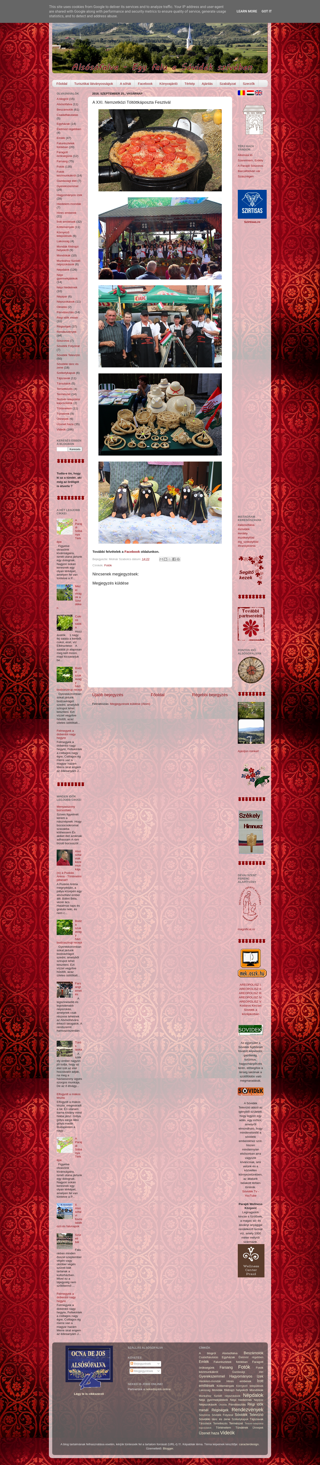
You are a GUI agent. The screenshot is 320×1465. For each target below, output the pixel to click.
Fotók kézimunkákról (66, 173)
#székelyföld (246, 537)
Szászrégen (246, 176)
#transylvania (247, 545)
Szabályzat (228, 83)
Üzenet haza (65, 424)
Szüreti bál (78, 1238)
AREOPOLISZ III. (250, 993)
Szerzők (249, 83)
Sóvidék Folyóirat (68, 346)
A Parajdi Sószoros (250, 165)
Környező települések (64, 234)
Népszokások (66, 301)
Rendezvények (66, 331)
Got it (267, 11)
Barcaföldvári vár (249, 171)
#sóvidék (244, 529)
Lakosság (63, 241)
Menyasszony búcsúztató (66, 808)
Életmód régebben (69, 129)
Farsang (62, 161)
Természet (63, 394)
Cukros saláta (78, 622)
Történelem (64, 408)
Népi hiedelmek (67, 287)
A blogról (62, 99)
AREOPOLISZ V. (250, 1001)
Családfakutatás (67, 115)
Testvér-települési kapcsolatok (68, 401)
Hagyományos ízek (69, 195)
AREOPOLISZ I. (251, 984)
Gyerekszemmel (67, 186)
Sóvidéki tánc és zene (214, 1419)
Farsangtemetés (78, 989)
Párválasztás (65, 312)
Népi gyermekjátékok (67, 276)
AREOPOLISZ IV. (250, 997)
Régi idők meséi (67, 317)
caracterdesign (249, 1444)
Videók (61, 429)
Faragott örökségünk (64, 154)
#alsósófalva (246, 525)
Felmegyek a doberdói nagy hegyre (66, 734)
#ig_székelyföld (248, 541)
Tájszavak (63, 378)
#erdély (243, 533)
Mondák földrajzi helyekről (67, 248)
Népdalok (63, 269)
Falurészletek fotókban (65, 145)
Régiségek (64, 326)
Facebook (145, 83)
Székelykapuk (66, 373)
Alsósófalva (64, 104)
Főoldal (61, 83)
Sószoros (63, 340)
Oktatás (62, 307)
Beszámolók (65, 109)
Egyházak (63, 123)
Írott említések (66, 221)
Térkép (189, 83)
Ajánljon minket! (248, 751)
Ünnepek (63, 418)
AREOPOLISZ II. (250, 989)
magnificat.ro (246, 929)
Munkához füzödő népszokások (68, 262)
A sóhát (125, 83)
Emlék (61, 138)
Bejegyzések (140, 1363)
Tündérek (63, 413)
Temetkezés (65, 389)
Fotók (108, 565)
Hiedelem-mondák (69, 204)
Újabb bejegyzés (107, 694)
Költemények (65, 227)
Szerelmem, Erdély (250, 160)
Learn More (247, 11)
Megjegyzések (141, 1371)
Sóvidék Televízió (68, 355)
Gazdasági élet (67, 180)
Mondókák (63, 255)
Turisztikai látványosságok (93, 83)
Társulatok (64, 383)
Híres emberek (66, 212)
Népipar (62, 296)
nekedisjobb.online (158, 1389)
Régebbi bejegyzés (210, 694)
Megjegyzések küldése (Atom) (130, 704)
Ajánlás (207, 83)
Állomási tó (245, 155)
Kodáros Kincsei (251, 1005)
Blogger (168, 1448)
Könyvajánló (168, 83)
